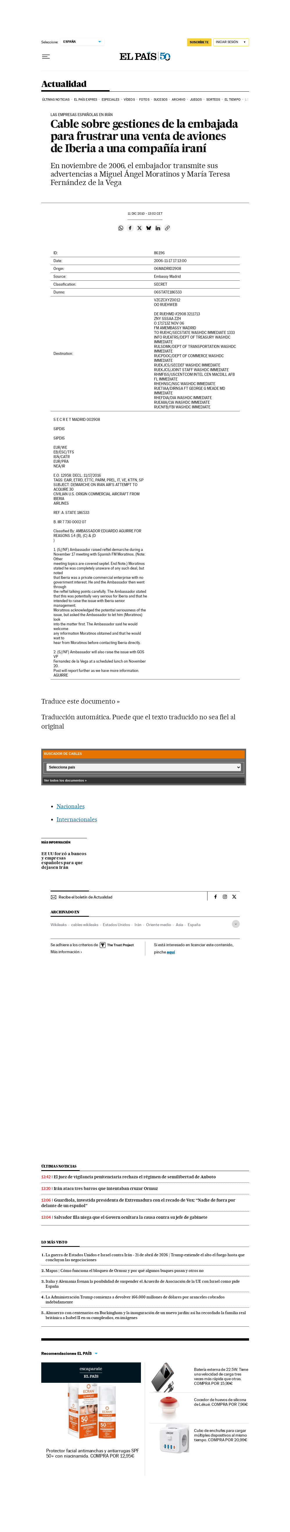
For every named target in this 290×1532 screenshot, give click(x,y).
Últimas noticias (56, 100)
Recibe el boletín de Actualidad (85, 897)
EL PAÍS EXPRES (85, 100)
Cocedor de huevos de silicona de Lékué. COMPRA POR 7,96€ (221, 1402)
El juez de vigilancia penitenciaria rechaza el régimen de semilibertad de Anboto (135, 1176)
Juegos (196, 100)
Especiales (110, 100)
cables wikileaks (84, 924)
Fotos (144, 100)
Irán (138, 924)
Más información (66, 951)
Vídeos (129, 100)
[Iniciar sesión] (231, 42)
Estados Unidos (116, 924)
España (194, 924)
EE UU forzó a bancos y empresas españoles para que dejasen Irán (63, 861)
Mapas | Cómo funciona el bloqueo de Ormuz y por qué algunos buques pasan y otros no (125, 1270)
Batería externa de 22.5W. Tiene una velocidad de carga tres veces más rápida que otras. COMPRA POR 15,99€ (221, 1376)
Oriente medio (158, 924)
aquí (171, 951)
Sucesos (160, 100)
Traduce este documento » (80, 701)
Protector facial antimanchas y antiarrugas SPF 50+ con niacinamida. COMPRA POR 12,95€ (92, 1453)
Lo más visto (54, 1242)
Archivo (178, 100)
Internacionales (77, 819)
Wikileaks (59, 924)
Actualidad (64, 84)
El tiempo (233, 100)
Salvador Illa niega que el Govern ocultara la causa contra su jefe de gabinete (130, 1217)
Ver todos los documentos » (65, 780)
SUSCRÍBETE (199, 42)
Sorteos (213, 100)
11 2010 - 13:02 (145, 214)
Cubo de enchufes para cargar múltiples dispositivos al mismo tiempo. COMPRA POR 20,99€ (220, 1435)
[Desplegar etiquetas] (236, 924)
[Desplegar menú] (46, 56)
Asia (179, 924)
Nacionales (71, 806)
